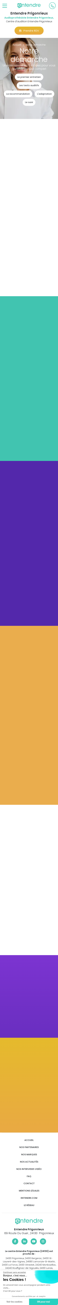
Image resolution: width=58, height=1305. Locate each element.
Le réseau (29, 1205)
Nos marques (29, 1154)
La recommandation (18, 93)
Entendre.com (29, 1198)
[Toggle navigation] (4, 6)
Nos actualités (29, 1162)
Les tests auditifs (29, 85)
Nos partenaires (29, 1147)
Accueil (29, 1140)
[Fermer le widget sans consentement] (14, 1272)
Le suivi (29, 102)
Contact (29, 1183)
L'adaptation (44, 93)
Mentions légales (29, 1190)
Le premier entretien (29, 77)
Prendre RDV (29, 30)
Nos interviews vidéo (29, 1169)
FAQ (29, 1176)
